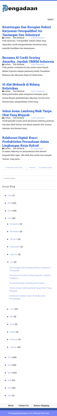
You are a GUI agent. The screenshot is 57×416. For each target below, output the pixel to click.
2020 (10, 372)
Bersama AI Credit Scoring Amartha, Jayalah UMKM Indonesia (28, 59)
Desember (15, 224)
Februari (14, 339)
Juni (12, 309)
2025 (10, 203)
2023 (10, 218)
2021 (10, 365)
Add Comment (38, 37)
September (15, 246)
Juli (12, 262)
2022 (10, 357)
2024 (10, 210)
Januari (13, 347)
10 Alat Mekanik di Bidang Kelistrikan (26, 283)
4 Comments (37, 148)
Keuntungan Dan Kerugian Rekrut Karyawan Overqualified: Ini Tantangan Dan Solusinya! (26, 31)
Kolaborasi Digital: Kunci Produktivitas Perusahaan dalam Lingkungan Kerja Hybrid (25, 141)
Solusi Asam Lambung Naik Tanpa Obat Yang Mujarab (27, 113)
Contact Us (24, 405)
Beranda (30, 168)
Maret (13, 332)
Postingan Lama (45, 167)
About (11, 405)
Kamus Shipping (41, 405)
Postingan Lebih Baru (14, 167)
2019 (10, 380)
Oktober (14, 239)
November (15, 231)
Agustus (14, 254)
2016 (10, 395)
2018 (10, 388)
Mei (12, 316)
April (12, 324)
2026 (10, 195)
